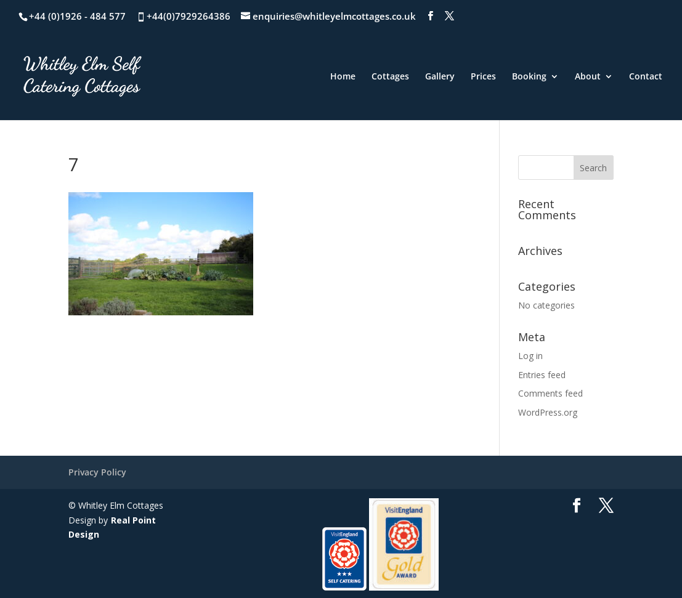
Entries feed (542, 375)
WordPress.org (547, 412)
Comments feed (550, 393)
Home (342, 77)
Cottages (390, 77)
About (588, 77)
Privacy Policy (97, 472)
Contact (645, 77)
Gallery (440, 77)
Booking (529, 77)
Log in (530, 356)
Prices (483, 77)
